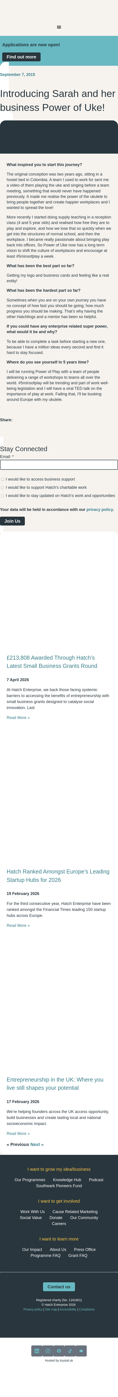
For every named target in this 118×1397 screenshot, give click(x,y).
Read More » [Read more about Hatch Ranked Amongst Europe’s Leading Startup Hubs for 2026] (18, 925)
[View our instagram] (47, 1350)
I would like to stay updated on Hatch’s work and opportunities (60, 495)
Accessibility (68, 1309)
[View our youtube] (81, 1350)
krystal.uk (66, 1360)
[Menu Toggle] (59, 27)
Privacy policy (33, 1309)
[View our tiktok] (70, 1350)
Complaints (86, 1309)
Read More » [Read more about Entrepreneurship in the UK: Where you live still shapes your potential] (18, 1133)
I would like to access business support (40, 479)
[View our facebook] (59, 1350)
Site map (51, 1309)
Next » (37, 1144)
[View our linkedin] (36, 1350)
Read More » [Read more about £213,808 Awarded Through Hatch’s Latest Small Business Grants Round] (18, 717)
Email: (7, 456)
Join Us (12, 521)
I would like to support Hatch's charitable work (46, 487)
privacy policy (100, 509)
